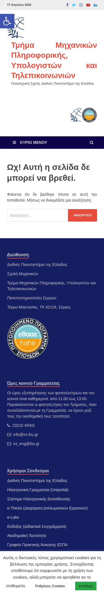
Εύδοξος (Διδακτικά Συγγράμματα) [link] (36, 526)
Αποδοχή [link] (85, 586)
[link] (7, 21)
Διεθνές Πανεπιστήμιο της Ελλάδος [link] (37, 480)
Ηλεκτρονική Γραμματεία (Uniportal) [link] (38, 490)
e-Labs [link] (13, 517)
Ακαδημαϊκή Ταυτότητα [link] (26, 535)
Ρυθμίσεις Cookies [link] (50, 586)
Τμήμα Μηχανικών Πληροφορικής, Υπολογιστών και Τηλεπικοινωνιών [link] (54, 60)
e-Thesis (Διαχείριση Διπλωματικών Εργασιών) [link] (47, 508)
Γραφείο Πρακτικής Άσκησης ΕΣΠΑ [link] (37, 545)
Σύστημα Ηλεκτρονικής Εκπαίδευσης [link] (38, 499)
